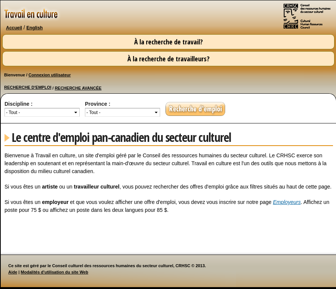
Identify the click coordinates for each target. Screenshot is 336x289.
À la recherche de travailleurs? (168, 58)
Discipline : (19, 104)
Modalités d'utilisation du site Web (54, 272)
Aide (12, 272)
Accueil (14, 27)
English (34, 27)
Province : (97, 104)
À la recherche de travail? (168, 41)
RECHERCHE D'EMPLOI (27, 87)
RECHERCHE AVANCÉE (78, 88)
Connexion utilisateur (50, 75)
